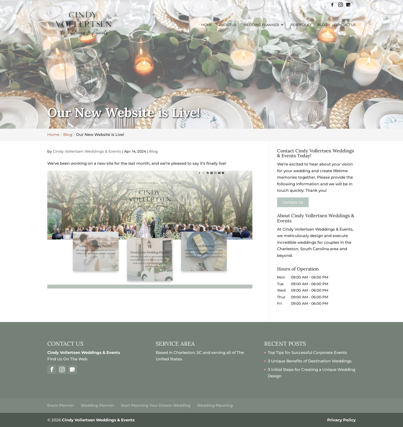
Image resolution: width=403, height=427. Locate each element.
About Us (227, 25)
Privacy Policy (341, 419)
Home (206, 25)
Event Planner (60, 405)
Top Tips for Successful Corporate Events (307, 352)
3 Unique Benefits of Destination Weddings (310, 361)
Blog (322, 25)
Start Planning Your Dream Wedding (155, 405)
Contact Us (345, 25)
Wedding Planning (215, 405)
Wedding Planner (261, 25)
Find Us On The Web (67, 358)
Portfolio (301, 25)
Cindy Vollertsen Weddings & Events (87, 151)
